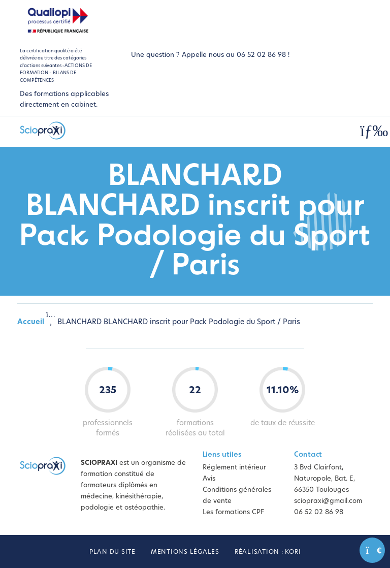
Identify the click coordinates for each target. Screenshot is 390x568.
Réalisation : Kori (268, 552)
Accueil (30, 322)
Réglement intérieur (234, 467)
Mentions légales (185, 552)
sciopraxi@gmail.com (328, 501)
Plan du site (112, 552)
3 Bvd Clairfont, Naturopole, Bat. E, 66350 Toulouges (324, 478)
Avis (209, 479)
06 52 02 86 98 (318, 512)
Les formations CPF (233, 512)
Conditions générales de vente (237, 495)
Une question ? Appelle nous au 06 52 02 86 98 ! (210, 55)
